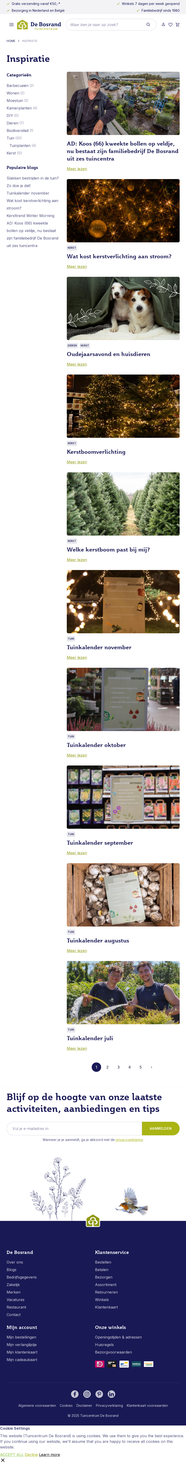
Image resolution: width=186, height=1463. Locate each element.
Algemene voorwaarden (37, 1405)
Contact (13, 1314)
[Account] (163, 24)
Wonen (13, 93)
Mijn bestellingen (21, 1337)
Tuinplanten (20, 145)
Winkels (102, 1299)
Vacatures (15, 1299)
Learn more (49, 1454)
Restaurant (16, 1307)
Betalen (101, 1269)
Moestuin (15, 100)
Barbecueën (17, 85)
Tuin (10, 138)
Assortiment (105, 1284)
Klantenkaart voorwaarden (147, 1405)
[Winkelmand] (177, 25)
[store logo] (38, 24)
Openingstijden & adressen (118, 1337)
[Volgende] (151, 1067)
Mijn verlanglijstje (22, 1344)
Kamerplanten (19, 108)
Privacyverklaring (129, 1140)
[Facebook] (75, 1394)
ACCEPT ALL (12, 1454)
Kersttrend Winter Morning (30, 215)
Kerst (11, 153)
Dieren (12, 123)
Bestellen (103, 1262)
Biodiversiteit (18, 130)
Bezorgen (103, 1277)
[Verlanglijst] (170, 25)
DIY (10, 115)
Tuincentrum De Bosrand (99, 1416)
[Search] (148, 24)
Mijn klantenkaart (22, 1352)
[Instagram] (87, 1394)
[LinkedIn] (111, 1394)
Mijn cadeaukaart (22, 1359)
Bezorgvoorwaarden (113, 1352)
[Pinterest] (99, 1394)
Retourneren (106, 1292)
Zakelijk (13, 1284)
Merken (13, 1292)
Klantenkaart (106, 1307)
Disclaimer (84, 1405)
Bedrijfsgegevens (22, 1277)
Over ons (15, 1262)
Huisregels (104, 1344)
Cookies (66, 1405)
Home (11, 41)
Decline (31, 1454)
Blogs (11, 1269)
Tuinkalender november (28, 193)
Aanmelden (161, 1128)
